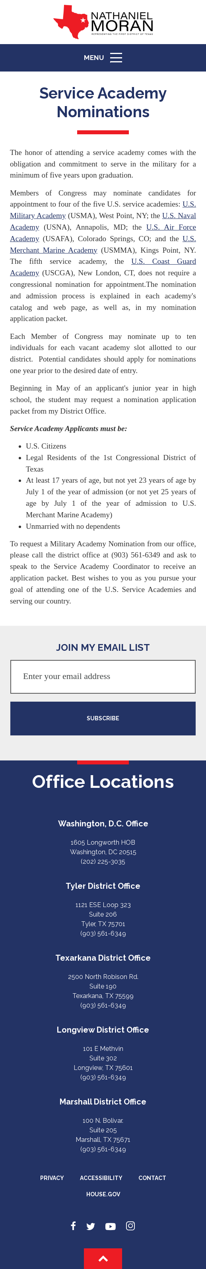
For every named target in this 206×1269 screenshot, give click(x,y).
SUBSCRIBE (103, 718)
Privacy (52, 1178)
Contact (152, 1178)
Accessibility (101, 1178)
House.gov (103, 1194)
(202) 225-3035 (103, 861)
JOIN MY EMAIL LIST (103, 647)
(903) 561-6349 (103, 933)
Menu (106, 61)
